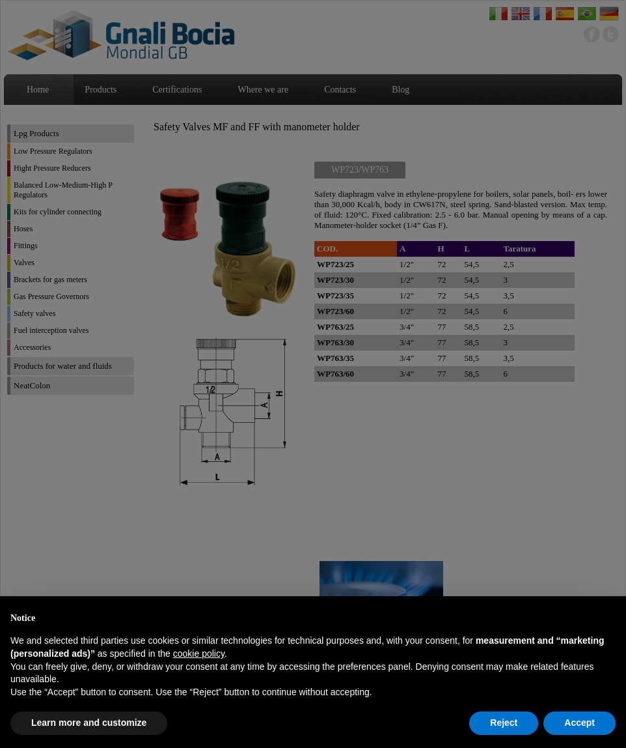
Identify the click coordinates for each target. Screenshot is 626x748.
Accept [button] (579, 722)
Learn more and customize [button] (88, 722)
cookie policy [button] (199, 653)
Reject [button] (503, 722)
